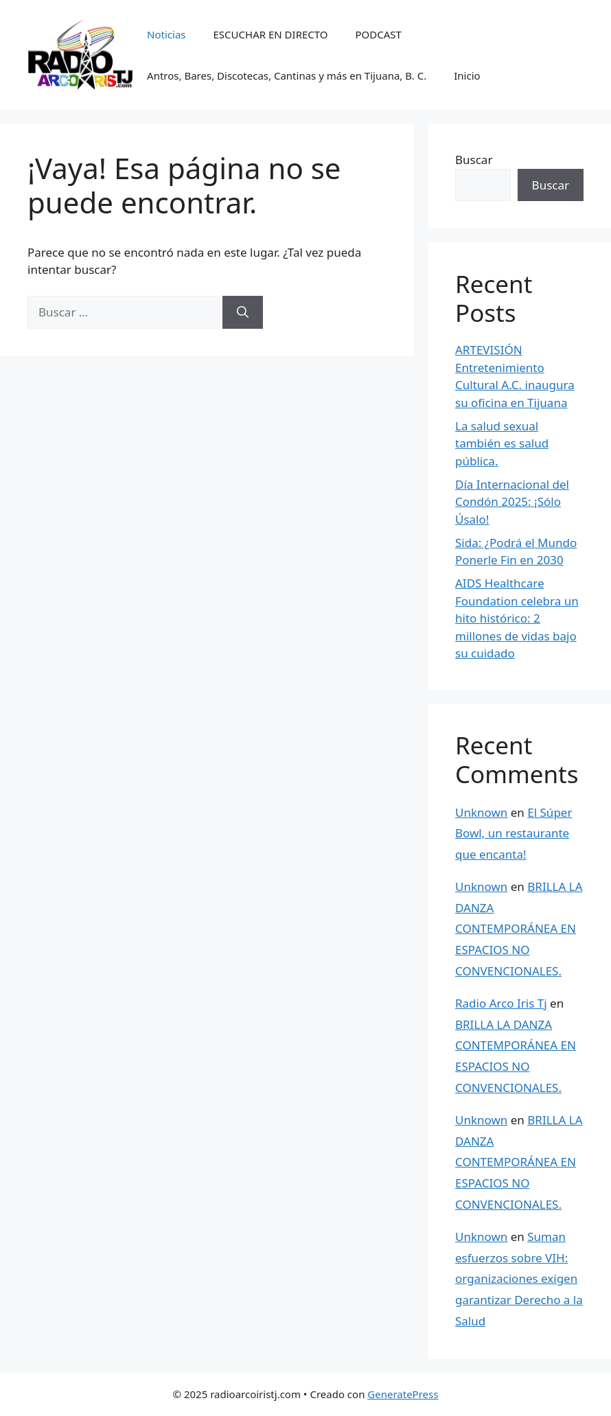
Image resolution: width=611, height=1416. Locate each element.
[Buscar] (242, 312)
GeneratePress (402, 1394)
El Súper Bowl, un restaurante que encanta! (513, 833)
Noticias (166, 34)
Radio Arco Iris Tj (501, 1003)
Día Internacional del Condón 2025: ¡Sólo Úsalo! (512, 501)
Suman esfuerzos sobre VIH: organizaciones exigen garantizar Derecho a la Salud (519, 1278)
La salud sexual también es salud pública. (502, 443)
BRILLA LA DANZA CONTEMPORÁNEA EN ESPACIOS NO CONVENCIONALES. (519, 928)
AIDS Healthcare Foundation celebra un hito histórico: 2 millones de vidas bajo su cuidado (517, 618)
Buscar (473, 159)
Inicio (467, 75)
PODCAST (379, 34)
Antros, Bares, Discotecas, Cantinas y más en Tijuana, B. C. (286, 75)
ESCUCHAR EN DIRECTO (271, 34)
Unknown (481, 812)
